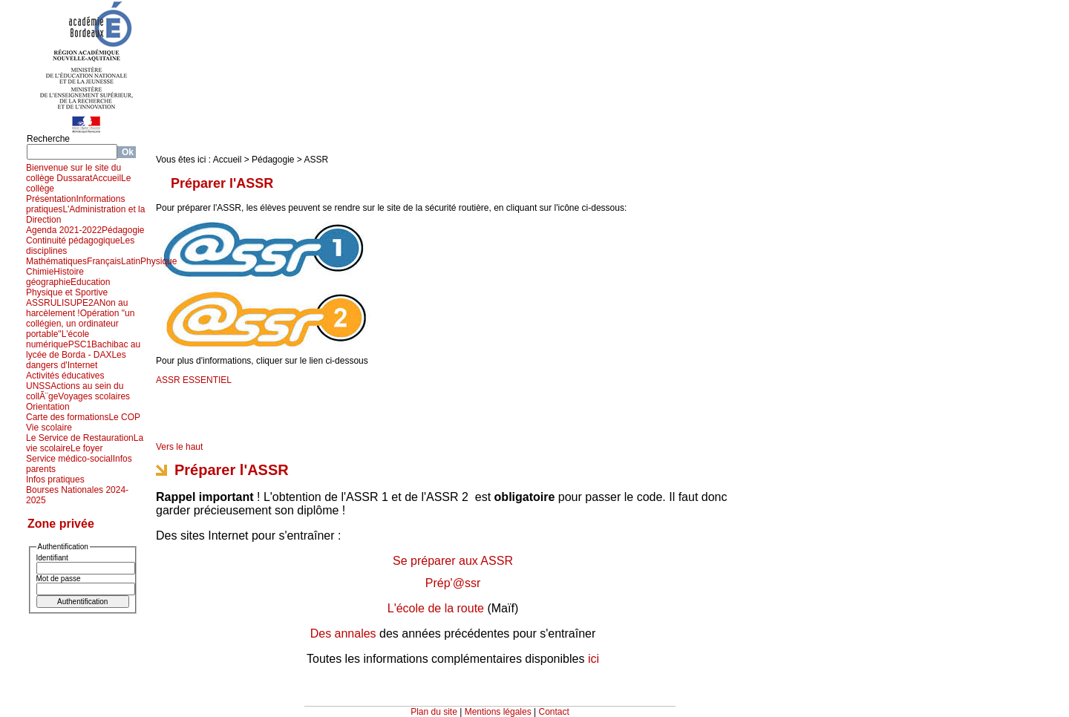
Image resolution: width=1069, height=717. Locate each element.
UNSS (38, 386)
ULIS (60, 303)
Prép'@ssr (452, 583)
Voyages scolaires (94, 396)
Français (104, 261)
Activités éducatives (65, 375)
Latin (130, 261)
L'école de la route (436, 608)
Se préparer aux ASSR (453, 560)
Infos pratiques (55, 479)
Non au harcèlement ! (77, 308)
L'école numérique (57, 339)
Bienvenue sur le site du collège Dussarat (73, 173)
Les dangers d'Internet (76, 360)
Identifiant (52, 558)
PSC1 (79, 344)
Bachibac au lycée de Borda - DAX (83, 349)
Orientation (48, 407)
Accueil (106, 178)
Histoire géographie (55, 276)
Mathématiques (56, 261)
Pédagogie (123, 230)
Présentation (51, 199)
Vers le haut (179, 447)
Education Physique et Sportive (68, 287)
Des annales (343, 633)
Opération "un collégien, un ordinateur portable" (80, 323)
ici (593, 658)
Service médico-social (69, 459)
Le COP (124, 417)
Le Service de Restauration (80, 438)
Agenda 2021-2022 (64, 230)
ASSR (38, 303)
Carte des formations (67, 417)
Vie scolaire (49, 427)
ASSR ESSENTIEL (194, 380)
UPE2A (84, 303)
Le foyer (86, 448)
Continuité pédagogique (73, 240)
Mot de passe (58, 578)
